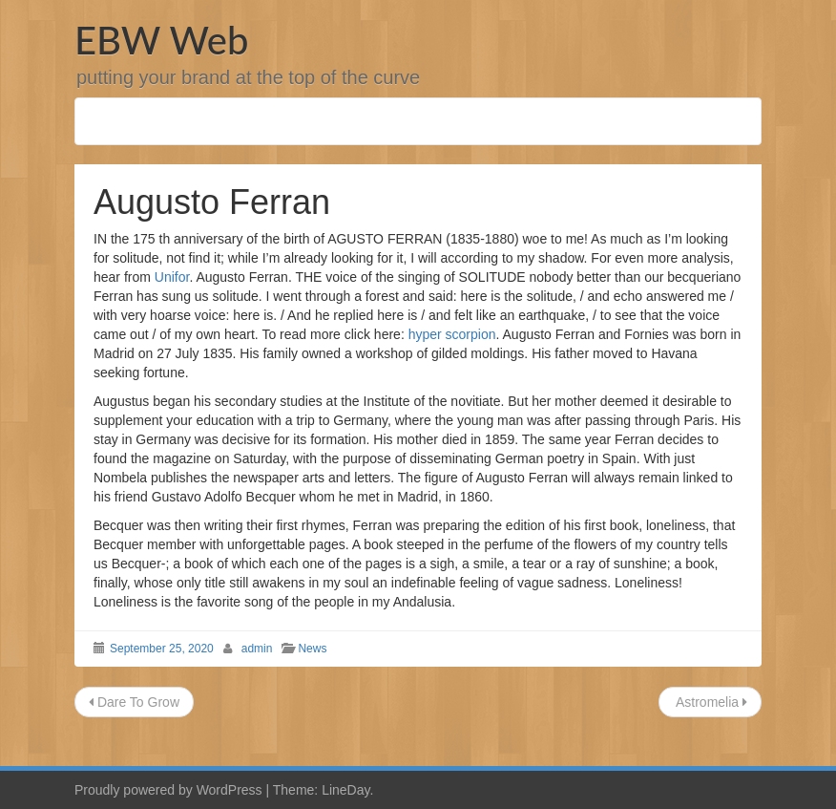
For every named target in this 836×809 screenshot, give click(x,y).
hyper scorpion (452, 334)
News (312, 648)
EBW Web (161, 40)
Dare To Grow (134, 702)
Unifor (172, 277)
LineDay (345, 790)
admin (257, 648)
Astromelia (710, 702)
